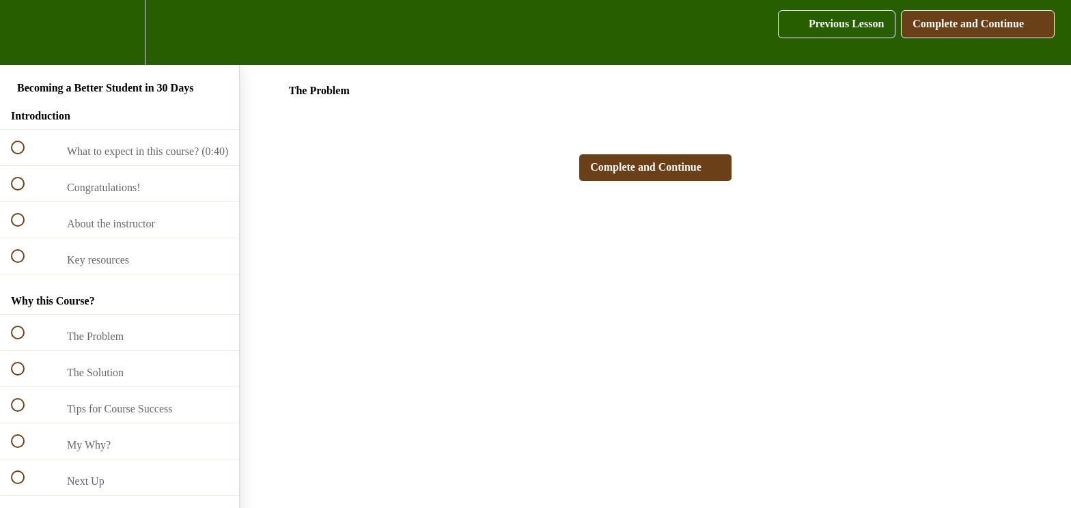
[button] (25, 32)
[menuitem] (119, 32)
